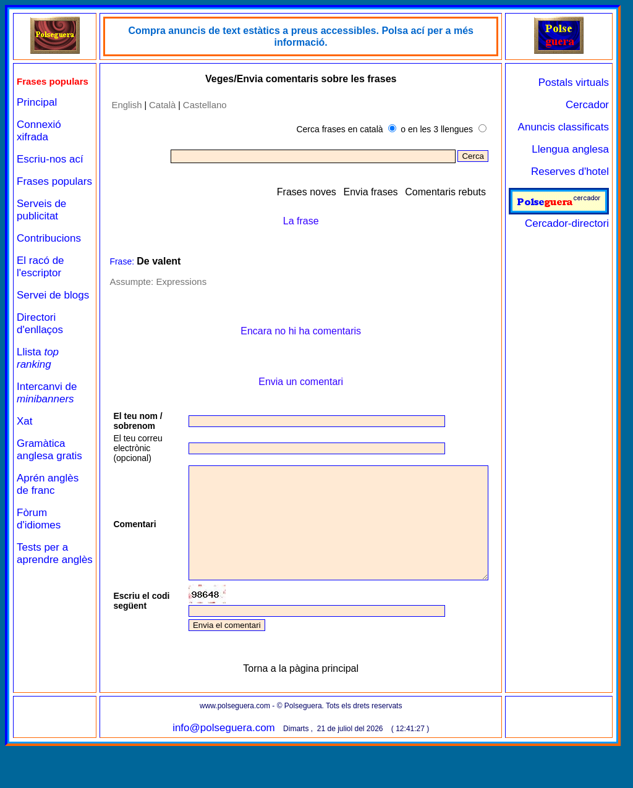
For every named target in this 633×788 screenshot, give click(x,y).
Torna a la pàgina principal (297, 710)
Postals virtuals (573, 82)
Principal (37, 113)
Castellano (197, 105)
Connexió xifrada (39, 141)
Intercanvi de (47, 428)
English (119, 105)
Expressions (173, 281)
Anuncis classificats (563, 127)
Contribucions (49, 261)
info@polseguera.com (220, 770)
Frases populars (37, 198)
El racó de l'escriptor (40, 289)
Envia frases (371, 192)
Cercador (587, 105)
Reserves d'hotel (570, 171)
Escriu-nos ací (50, 170)
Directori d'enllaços (40, 359)
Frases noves (306, 192)
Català (154, 105)
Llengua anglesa (570, 149)
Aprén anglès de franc (48, 519)
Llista (38, 393)
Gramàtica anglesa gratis (49, 485)
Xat (25, 456)
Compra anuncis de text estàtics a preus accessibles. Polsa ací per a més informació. (297, 36)
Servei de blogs (39, 324)
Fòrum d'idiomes (39, 554)
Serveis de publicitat (41, 233)
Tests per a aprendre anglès (42, 595)
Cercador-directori (559, 217)
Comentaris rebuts (445, 192)
